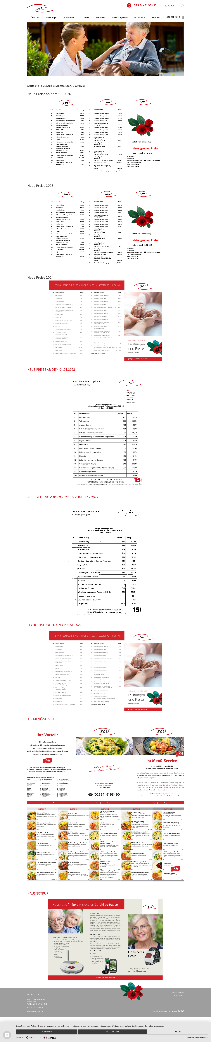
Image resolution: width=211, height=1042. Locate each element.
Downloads (139, 17)
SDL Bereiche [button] (175, 17)
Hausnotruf (69, 17)
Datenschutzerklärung (201, 1037)
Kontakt (156, 17)
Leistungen (51, 17)
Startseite (33, 86)
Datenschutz (177, 1002)
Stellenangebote (120, 17)
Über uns (35, 17)
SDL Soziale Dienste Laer (56, 86)
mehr (179, 1032)
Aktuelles (100, 17)
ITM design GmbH (175, 1020)
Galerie (85, 17)
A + (172, 5)
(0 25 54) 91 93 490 (39, 1012)
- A (165, 5)
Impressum (178, 999)
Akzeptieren (112, 1032)
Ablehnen (45, 1032)
